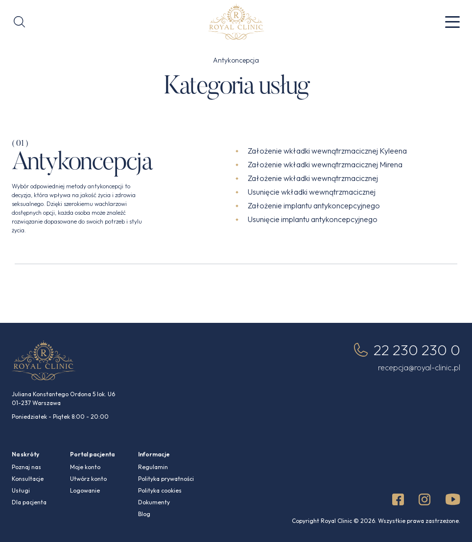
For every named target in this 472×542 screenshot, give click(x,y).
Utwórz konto (88, 478)
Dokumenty (154, 502)
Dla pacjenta (29, 502)
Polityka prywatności (166, 478)
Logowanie (85, 490)
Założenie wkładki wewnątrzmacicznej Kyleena (327, 151)
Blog (144, 514)
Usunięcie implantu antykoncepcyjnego (313, 219)
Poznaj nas (26, 467)
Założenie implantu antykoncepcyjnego (314, 205)
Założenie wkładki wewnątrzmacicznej (313, 178)
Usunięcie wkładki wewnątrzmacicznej (312, 192)
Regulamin (153, 467)
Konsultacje (28, 478)
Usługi (21, 490)
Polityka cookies (160, 490)
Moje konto (85, 467)
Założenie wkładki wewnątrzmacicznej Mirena (325, 164)
